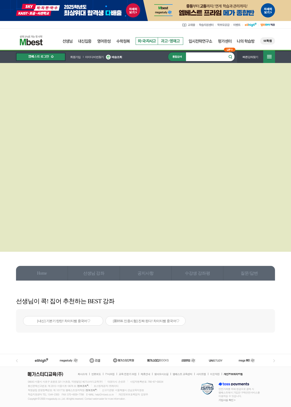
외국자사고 (147, 41)
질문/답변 (249, 273)
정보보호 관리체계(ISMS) (207, 388)
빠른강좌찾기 (250, 57)
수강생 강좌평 (197, 273)
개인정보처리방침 (233, 374)
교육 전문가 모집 (127, 374)
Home (42, 273)
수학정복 (123, 41)
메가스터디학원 (123, 360)
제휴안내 (145, 374)
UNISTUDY (218, 360)
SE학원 (267, 40)
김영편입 (188, 360)
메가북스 (158, 360)
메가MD (247, 360)
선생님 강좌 (93, 273)
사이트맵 (201, 374)
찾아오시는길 (161, 374)
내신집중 (85, 41)
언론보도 (96, 374)
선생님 (67, 41)
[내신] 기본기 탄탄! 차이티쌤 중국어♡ (63, 321)
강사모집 (109, 374)
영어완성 (104, 41)
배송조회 (117, 57)
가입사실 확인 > (226, 400)
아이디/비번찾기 (94, 57)
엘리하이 (41, 360)
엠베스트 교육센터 (182, 374)
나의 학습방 (246, 41)
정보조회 (82, 386)
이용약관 (214, 374)
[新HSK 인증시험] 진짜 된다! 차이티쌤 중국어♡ (146, 321)
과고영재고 (170, 41)
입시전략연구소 (200, 41)
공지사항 (145, 273)
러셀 (94, 360)
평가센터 (224, 41)
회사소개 (82, 374)
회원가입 (75, 57)
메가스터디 (69, 360)
